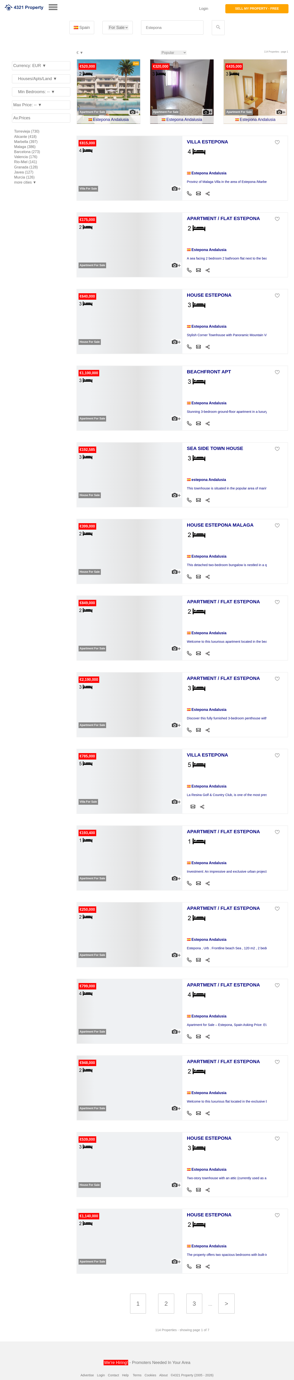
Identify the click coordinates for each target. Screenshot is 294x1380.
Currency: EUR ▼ (29, 65)
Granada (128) (26, 167)
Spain (82, 27)
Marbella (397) (26, 142)
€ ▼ (79, 53)
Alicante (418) (25, 137)
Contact (113, 1375)
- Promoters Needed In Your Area (147, 1362)
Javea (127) (24, 172)
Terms (137, 1375)
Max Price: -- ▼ (27, 105)
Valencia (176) (25, 157)
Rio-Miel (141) (25, 162)
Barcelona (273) (27, 152)
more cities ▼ (25, 182)
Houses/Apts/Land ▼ (35, 78)
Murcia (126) (24, 177)
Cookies (150, 1375)
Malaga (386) (25, 147)
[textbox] (172, 27)
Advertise (87, 1375)
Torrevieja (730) (27, 131)
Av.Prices (21, 118)
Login (203, 9)
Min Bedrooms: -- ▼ (34, 91)
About (163, 1375)
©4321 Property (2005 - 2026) (192, 1375)
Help (125, 1375)
